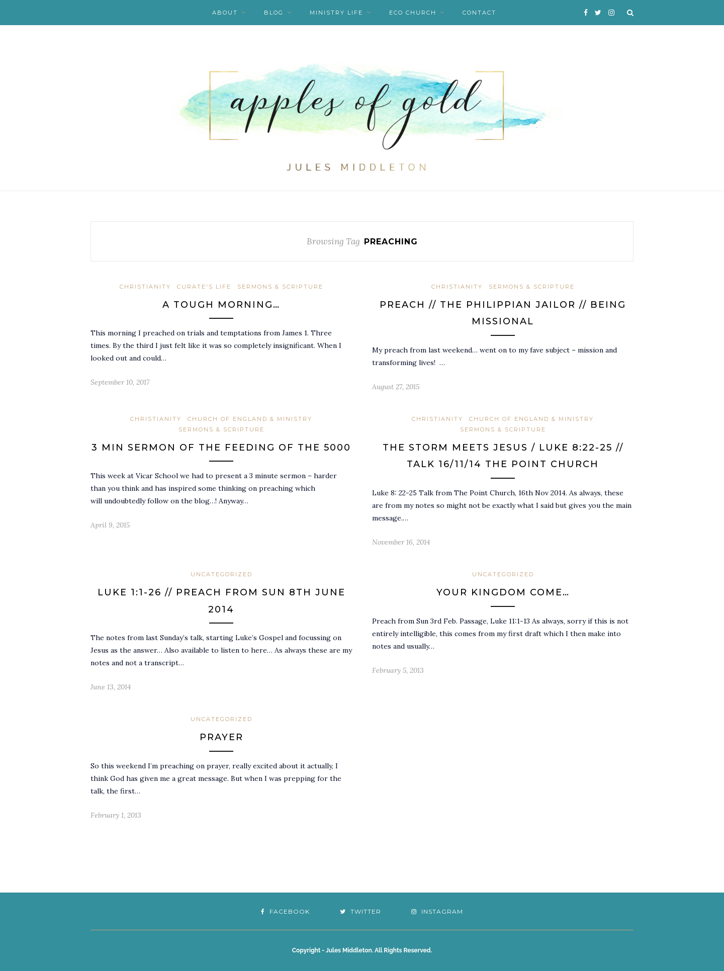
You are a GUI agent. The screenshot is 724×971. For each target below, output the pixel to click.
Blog (274, 12)
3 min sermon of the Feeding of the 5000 (221, 447)
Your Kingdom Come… (503, 592)
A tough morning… (221, 304)
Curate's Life (204, 286)
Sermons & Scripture (280, 286)
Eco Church (412, 12)
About (225, 12)
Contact (479, 12)
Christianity (145, 286)
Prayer (221, 737)
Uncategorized (221, 574)
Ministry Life (336, 12)
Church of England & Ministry (250, 418)
